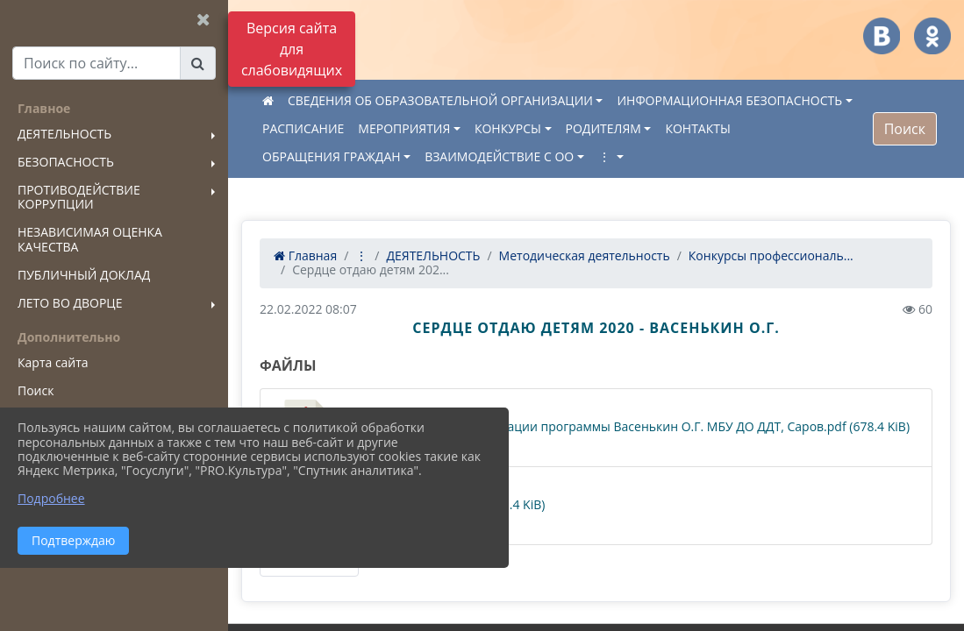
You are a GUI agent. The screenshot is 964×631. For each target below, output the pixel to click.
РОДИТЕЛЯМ (603, 128)
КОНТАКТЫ (697, 128)
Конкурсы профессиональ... (771, 255)
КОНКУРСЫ (508, 128)
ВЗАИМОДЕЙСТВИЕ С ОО (499, 156)
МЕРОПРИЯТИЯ (404, 128)
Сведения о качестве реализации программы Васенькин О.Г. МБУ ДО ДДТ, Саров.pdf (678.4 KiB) (594, 428)
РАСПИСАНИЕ (303, 128)
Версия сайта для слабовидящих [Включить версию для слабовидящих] (291, 49)
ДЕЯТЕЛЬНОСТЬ (433, 255)
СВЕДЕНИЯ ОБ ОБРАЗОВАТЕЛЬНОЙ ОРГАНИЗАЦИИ (440, 100)
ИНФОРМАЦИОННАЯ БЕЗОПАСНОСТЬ (729, 100)
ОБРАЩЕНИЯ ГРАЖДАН (331, 156)
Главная (305, 255)
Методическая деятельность (584, 255)
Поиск (904, 128)
